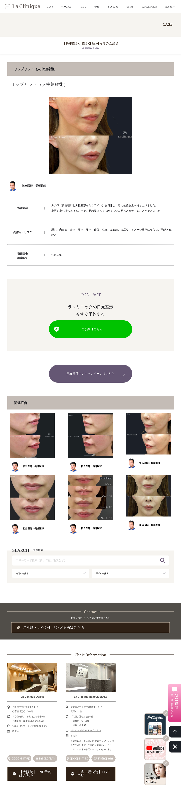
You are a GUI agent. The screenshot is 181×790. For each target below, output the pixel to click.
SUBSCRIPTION (149, 5)
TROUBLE (66, 5)
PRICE (83, 5)
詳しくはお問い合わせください (86, 725)
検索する (163, 557)
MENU (50, 5)
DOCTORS (113, 5)
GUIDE (130, 5)
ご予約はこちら (90, 328)
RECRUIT (170, 5)
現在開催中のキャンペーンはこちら (90, 371)
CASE (97, 5)
